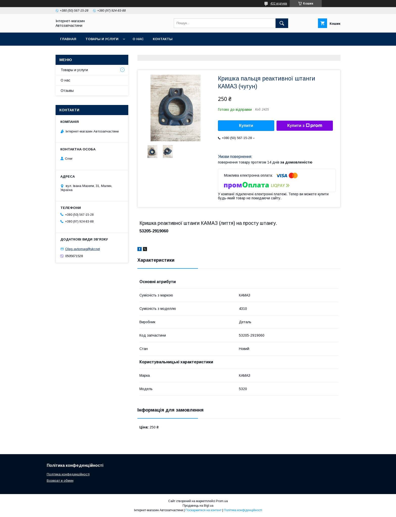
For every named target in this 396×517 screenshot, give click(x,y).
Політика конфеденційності (68, 474)
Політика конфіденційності (243, 510)
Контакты (162, 39)
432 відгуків (278, 3)
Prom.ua (222, 501)
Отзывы (67, 91)
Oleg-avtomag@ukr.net (82, 249)
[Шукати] (282, 23)
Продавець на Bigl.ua (198, 505)
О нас (138, 39)
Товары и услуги (101, 39)
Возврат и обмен (60, 480)
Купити (246, 125)
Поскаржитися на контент (203, 510)
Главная (68, 39)
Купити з (304, 125)
